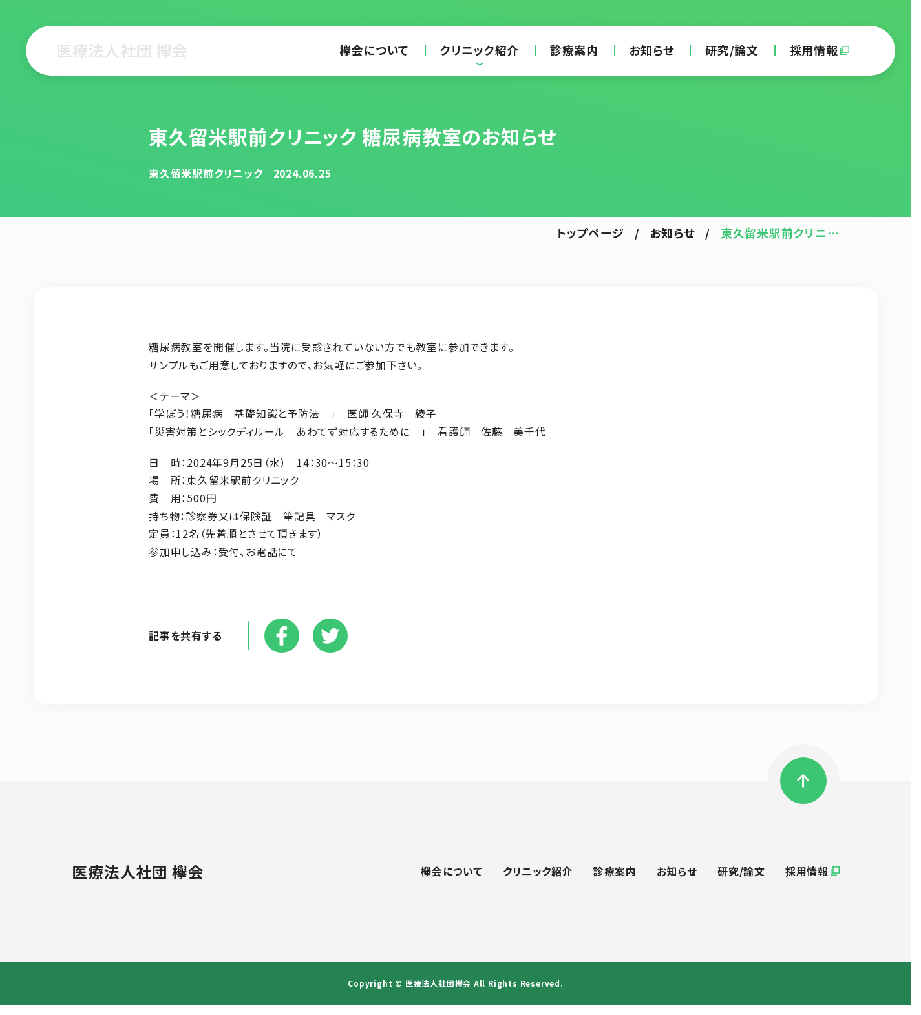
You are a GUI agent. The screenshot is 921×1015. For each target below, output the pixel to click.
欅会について (374, 50)
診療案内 (574, 50)
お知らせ (651, 50)
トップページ (590, 233)
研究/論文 (732, 50)
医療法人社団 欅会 (122, 50)
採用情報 (814, 50)
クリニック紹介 (480, 50)
